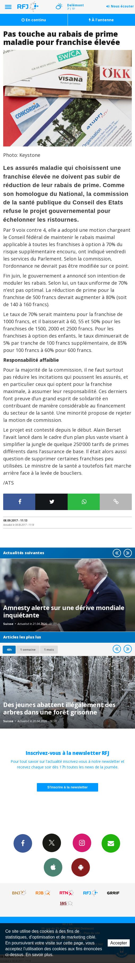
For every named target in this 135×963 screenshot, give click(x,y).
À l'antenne (101, 19)
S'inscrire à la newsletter (67, 787)
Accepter (118, 943)
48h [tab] (9, 649)
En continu (33, 19)
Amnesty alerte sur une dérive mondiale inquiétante (63, 611)
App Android (80, 867)
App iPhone (53, 867)
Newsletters (111, 843)
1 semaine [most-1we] (28, 649)
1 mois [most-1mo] (49, 649)
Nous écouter (122, 6)
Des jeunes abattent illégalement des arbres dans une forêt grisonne (59, 708)
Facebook (23, 843)
